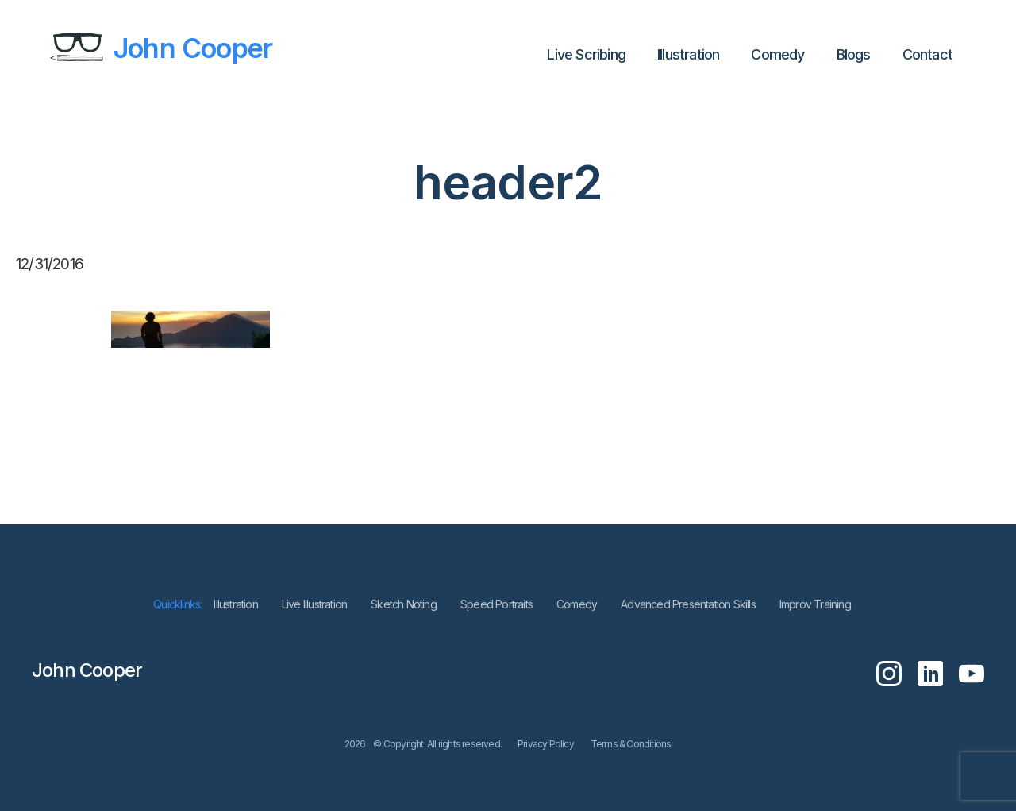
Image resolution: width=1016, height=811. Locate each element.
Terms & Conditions (631, 744)
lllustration (688, 54)
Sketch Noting (404, 604)
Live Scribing (586, 54)
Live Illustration (314, 604)
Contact (927, 54)
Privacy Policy (546, 744)
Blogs (854, 54)
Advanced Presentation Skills (688, 604)
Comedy (777, 54)
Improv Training (815, 604)
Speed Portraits (496, 604)
